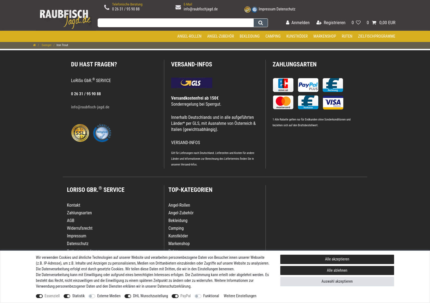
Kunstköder (297, 36)
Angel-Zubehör (220, 36)
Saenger (46, 45)
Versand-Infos (189, 164)
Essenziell (52, 296)
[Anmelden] (298, 23)
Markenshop (324, 36)
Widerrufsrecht (79, 228)
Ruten (347, 36)
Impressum (267, 9)
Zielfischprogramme (376, 36)
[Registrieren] (331, 23)
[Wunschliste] (356, 23)
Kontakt (73, 205)
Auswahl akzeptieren (337, 281)
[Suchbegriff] (175, 22)
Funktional (211, 296)
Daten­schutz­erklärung (174, 286)
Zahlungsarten (294, 64)
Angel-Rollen (189, 36)
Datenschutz (285, 9)
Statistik (78, 296)
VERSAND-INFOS (191, 64)
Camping (273, 36)
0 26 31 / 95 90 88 (126, 9)
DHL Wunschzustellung (150, 296)
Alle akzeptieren (337, 259)
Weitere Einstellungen (240, 296)
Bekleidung (250, 36)
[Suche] (260, 22)
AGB (70, 220)
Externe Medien (108, 296)
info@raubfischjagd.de (201, 9)
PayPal (185, 296)
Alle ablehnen (337, 270)
